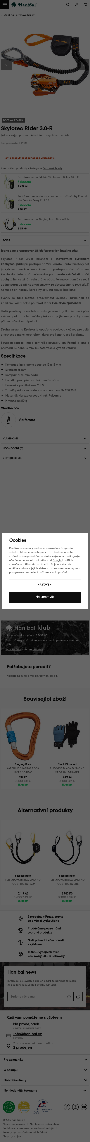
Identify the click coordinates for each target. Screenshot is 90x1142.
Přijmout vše (45, 597)
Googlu (57, 560)
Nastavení (45, 584)
